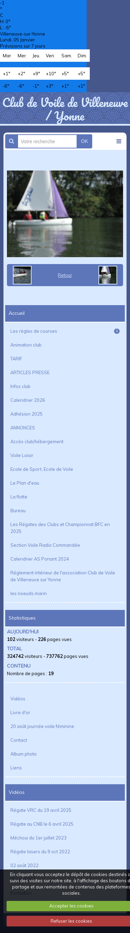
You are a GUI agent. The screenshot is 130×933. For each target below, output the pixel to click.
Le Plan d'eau (24, 483)
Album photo (23, 754)
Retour (65, 275)
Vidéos (17, 698)
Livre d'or (20, 712)
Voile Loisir (21, 455)
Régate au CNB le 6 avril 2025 (41, 824)
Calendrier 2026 (27, 400)
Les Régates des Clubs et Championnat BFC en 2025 (60, 528)
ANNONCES (22, 427)
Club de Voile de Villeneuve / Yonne (65, 109)
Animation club (26, 345)
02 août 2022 (24, 865)
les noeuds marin (28, 593)
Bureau (18, 510)
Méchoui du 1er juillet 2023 (38, 837)
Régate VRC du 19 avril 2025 (40, 810)
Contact (18, 740)
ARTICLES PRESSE (30, 372)
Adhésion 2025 (26, 414)
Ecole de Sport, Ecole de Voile (41, 469)
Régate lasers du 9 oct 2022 (40, 851)
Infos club (20, 386)
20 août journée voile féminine (42, 726)
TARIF (16, 358)
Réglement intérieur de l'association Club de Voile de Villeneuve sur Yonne (62, 576)
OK (84, 141)
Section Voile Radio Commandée (45, 545)
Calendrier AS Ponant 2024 (39, 559)
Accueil (17, 313)
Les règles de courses (65, 331)
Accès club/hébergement (36, 441)
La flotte (18, 496)
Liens (16, 767)
